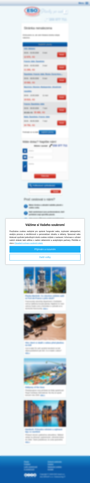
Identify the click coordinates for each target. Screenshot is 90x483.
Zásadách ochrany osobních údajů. (29, 243)
